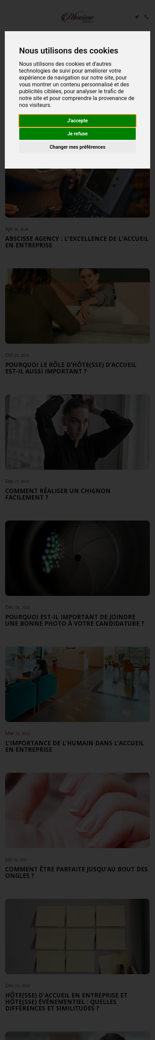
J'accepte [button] (77, 120)
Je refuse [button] (77, 133)
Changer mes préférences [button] (77, 147)
